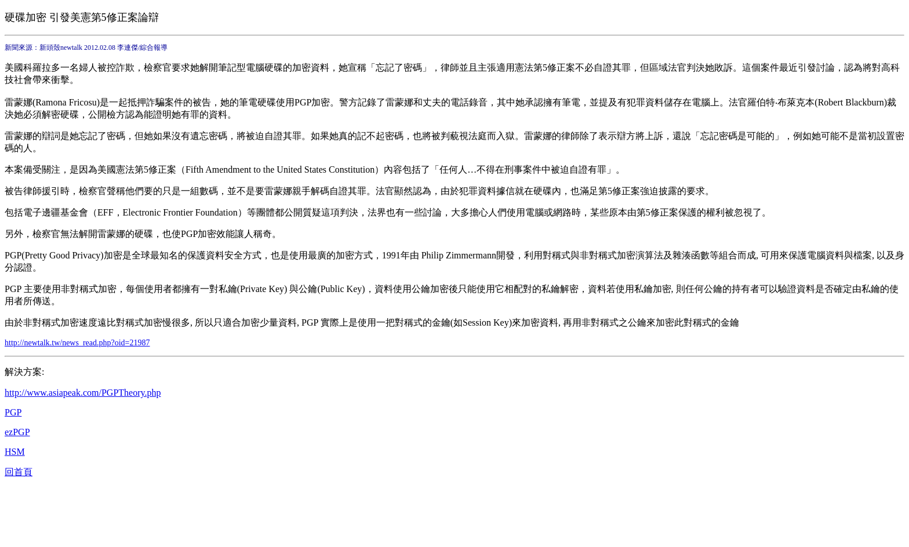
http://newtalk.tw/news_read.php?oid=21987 (77, 342)
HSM (15, 452)
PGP (13, 412)
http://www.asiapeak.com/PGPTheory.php (83, 393)
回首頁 (18, 472)
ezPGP (17, 432)
